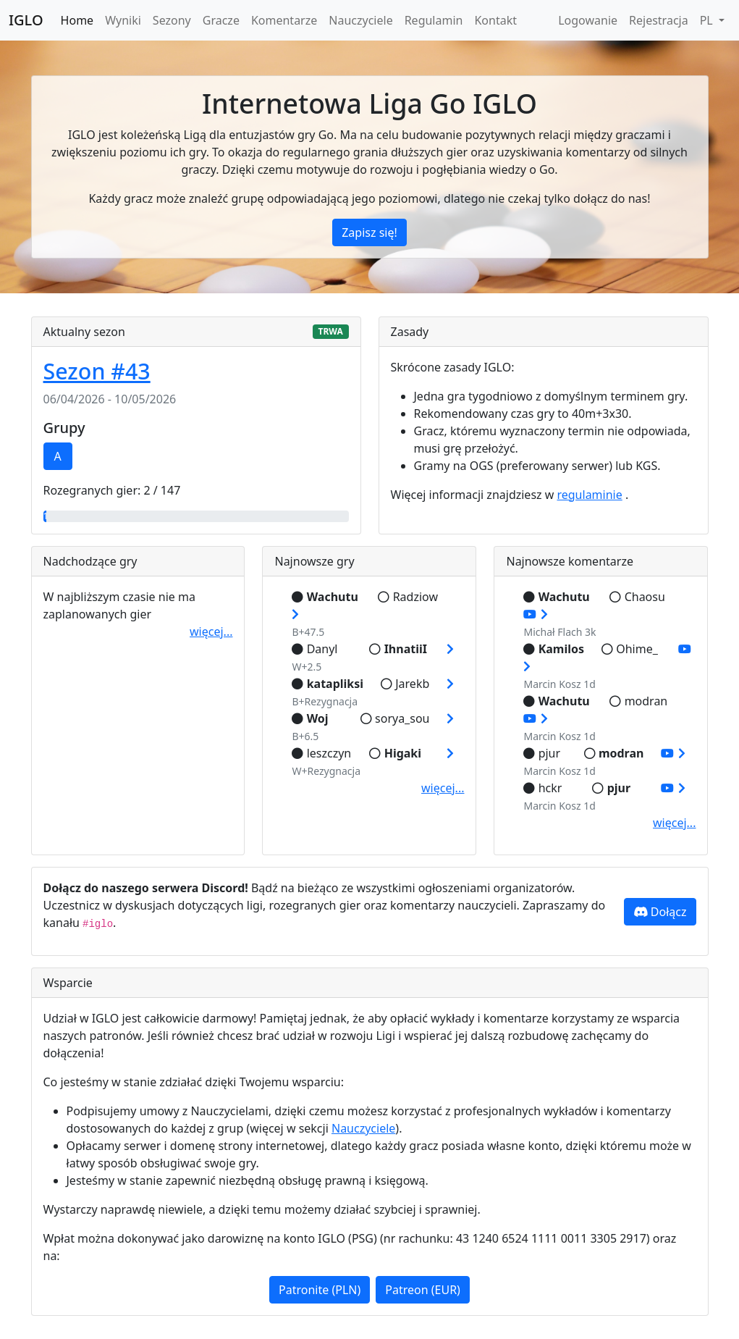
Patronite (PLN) (319, 1290)
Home (77, 20)
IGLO (26, 20)
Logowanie (587, 20)
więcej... (211, 631)
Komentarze (284, 20)
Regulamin (434, 20)
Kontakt (495, 20)
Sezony (172, 20)
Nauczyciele (360, 20)
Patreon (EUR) (422, 1290)
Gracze (221, 20)
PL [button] (708, 20)
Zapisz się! (369, 232)
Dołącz (660, 912)
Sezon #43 (97, 371)
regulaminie (589, 495)
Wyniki (123, 20)
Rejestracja (658, 20)
